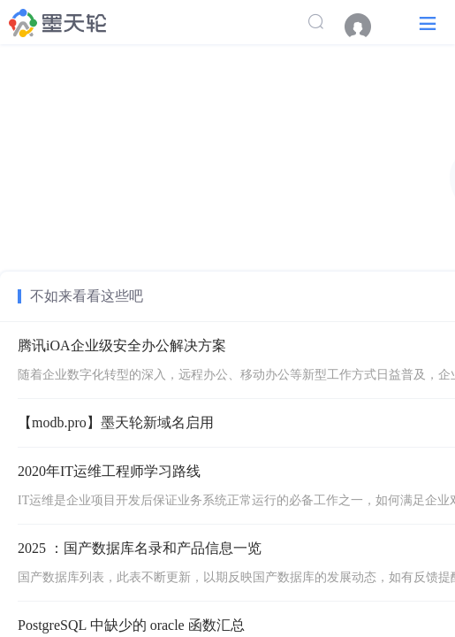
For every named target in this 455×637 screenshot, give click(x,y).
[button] (427, 22)
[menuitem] (366, 26)
